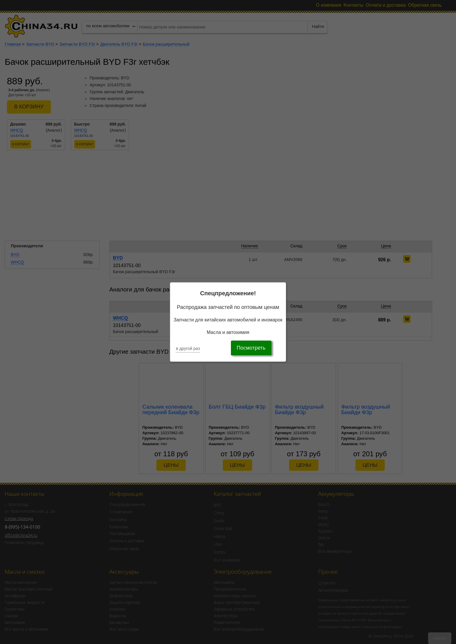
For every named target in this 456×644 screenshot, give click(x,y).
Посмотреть (251, 348)
